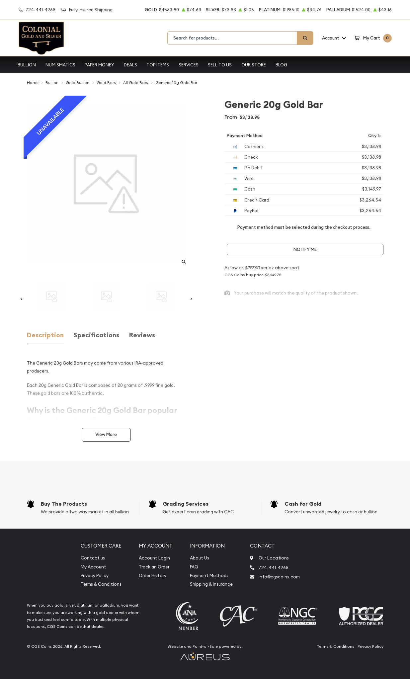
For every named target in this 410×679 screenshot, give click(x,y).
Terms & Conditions (101, 584)
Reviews (142, 335)
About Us (199, 558)
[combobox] (232, 38)
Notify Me (305, 249)
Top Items (157, 64)
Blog (281, 64)
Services (189, 64)
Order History (152, 575)
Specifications (96, 335)
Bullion (27, 64)
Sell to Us (220, 64)
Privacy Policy (95, 575)
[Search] (305, 38)
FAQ (194, 567)
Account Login (154, 558)
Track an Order (154, 567)
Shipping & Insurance (211, 584)
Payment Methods (209, 575)
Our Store (253, 64)
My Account (93, 567)
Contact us (93, 558)
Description (45, 335)
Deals (130, 64)
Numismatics (60, 64)
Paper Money (99, 64)
